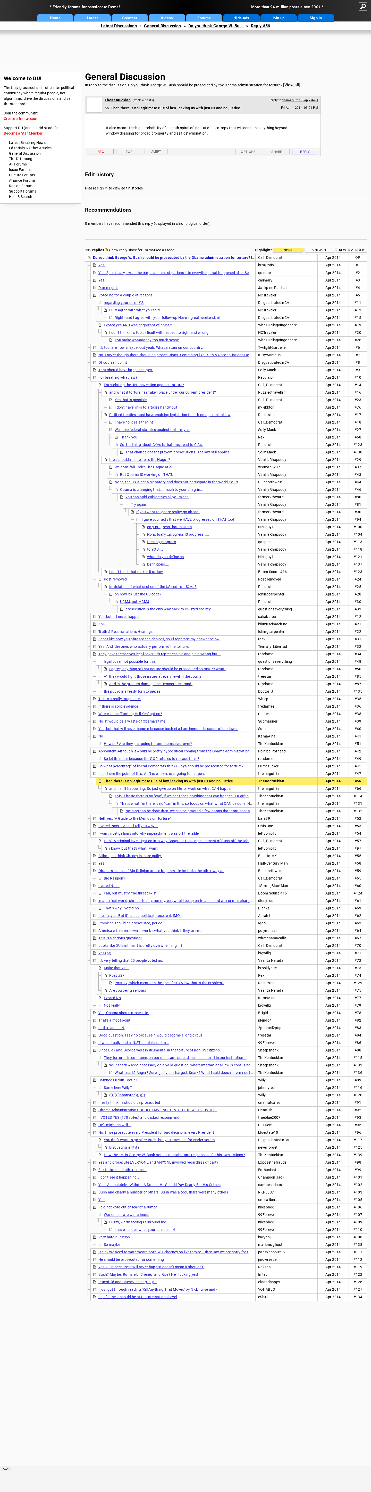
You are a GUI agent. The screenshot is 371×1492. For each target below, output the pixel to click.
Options (248, 152)
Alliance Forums (22, 180)
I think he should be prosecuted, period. (131, 923)
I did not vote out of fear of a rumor (127, 1207)
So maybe (112, 1244)
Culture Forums (22, 175)
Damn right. (108, 288)
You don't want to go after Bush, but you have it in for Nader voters (159, 1140)
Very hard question (114, 1237)
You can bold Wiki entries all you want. (157, 497)
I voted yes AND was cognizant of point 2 (138, 325)
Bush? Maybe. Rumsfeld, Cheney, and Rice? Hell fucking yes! (148, 1274)
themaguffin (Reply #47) (300, 100)
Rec (101, 152)
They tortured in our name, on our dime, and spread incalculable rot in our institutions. (175, 1058)
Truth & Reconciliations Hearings (125, 631)
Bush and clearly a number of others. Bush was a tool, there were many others (163, 1192)
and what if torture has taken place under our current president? (162, 392)
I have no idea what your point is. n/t (145, 1230)
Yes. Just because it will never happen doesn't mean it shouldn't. (151, 1267)
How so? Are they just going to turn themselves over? (148, 744)
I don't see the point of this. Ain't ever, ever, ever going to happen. (151, 774)
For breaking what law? (118, 377)
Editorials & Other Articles (30, 148)
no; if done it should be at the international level (137, 1297)
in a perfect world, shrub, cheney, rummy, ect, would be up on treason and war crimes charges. (176, 901)
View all (291, 84)
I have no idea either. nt (134, 422)
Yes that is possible (131, 400)
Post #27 (116, 975)
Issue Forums (20, 170)
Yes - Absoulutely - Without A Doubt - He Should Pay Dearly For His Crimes (159, 1185)
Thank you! (129, 437)
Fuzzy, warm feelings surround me (137, 1222)
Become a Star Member (23, 133)
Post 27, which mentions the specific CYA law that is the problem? (169, 983)
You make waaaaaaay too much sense (147, 340)
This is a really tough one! (119, 699)
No (100, 736)
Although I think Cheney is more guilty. (130, 856)
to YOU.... (155, 549)
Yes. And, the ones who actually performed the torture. (143, 646)
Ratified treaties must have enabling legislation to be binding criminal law (170, 415)
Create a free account (22, 119)
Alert (156, 151)
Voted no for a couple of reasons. (126, 295)
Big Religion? (114, 878)
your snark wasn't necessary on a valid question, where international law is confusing (180, 1065)
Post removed (115, 579)
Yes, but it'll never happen (119, 617)
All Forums (18, 164)
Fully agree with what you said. (135, 310)
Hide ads (241, 18)
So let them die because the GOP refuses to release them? (151, 759)
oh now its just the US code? (138, 594)
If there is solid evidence (118, 706)
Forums (204, 18)
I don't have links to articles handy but (146, 407)
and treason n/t (111, 1028)
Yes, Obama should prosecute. (123, 1013)
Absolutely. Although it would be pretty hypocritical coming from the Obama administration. (174, 751)
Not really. (112, 1005)
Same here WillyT (118, 1087)
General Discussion (162, 25)
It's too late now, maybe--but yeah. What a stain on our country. (150, 347)
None (288, 250)
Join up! (278, 18)
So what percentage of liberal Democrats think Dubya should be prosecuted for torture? (171, 766)
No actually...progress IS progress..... (178, 534)
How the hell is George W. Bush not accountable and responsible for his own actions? (174, 1155)
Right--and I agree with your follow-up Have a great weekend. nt (168, 318)
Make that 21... (116, 968)
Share (276, 152)
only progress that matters (169, 527)
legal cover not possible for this (130, 661)
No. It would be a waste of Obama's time (131, 721)
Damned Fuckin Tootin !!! (119, 1080)
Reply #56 (260, 25)
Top (129, 152)
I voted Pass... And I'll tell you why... (128, 826)
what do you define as (165, 557)
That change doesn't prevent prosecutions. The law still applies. (178, 452)
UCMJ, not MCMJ (134, 602)
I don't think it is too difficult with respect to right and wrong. (159, 332)
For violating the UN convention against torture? (144, 385)
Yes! (101, 1200)
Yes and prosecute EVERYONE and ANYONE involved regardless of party (158, 1162)
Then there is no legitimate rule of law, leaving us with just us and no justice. (169, 781)
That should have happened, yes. (125, 370)
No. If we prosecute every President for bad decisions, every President (156, 1132)
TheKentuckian (118, 100)
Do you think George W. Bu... (215, 25)
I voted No (112, 998)
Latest (92, 18)
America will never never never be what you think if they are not (150, 931)
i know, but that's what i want (133, 848)
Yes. (101, 265)
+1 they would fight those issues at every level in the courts (152, 676)
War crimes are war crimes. (126, 1215)
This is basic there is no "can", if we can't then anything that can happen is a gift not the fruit (190, 796)
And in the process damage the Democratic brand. (150, 684)
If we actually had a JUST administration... (133, 1043)
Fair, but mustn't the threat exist (130, 893)
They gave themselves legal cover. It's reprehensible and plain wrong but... (159, 654)
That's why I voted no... (123, 908)
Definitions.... (158, 564)
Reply (305, 152)
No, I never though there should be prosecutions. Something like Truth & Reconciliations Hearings (178, 355)
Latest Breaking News (27, 142)
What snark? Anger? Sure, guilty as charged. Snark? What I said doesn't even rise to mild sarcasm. (196, 1073)
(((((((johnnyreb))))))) (127, 1095)
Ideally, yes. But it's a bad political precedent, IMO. (139, 916)
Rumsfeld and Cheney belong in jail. (127, 1282)
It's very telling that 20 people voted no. (130, 960)
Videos (167, 18)
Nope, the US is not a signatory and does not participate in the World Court (176, 482)
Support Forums (22, 191)
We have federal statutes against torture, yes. (152, 430)
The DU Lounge (21, 159)
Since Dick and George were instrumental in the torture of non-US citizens (159, 1050)
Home (55, 18)
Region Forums (21, 186)
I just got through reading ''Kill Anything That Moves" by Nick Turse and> (157, 1289)
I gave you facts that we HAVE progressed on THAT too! (188, 519)
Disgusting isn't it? (124, 1147)
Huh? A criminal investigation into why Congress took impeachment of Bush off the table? (178, 841)
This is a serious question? (120, 938)
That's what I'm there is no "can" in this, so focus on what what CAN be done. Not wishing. (194, 803)
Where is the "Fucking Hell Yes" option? (130, 714)
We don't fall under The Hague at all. (144, 467)
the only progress (161, 542)
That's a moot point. (115, 1020)
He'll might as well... (114, 1125)
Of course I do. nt (112, 362)
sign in (102, 188)
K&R (102, 624)
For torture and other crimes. (122, 1170)
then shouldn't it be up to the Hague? (139, 460)
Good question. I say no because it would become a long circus (150, 1035)
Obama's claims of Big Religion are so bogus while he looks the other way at (161, 871)
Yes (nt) (104, 953)
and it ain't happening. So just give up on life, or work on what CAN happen (171, 788)
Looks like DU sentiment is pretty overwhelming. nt (140, 945)
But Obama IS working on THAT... (147, 475)
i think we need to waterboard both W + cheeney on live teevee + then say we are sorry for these (177, 1252)
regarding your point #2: (124, 303)
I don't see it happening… (118, 1177)
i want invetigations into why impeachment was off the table (148, 833)
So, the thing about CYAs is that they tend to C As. (161, 445)
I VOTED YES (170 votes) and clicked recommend (139, 1117)
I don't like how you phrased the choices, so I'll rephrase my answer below (159, 639)
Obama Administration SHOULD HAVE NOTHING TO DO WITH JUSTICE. (157, 1110)
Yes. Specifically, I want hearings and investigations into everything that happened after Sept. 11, (178, 273)
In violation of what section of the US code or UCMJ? (153, 587)
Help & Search (20, 197)
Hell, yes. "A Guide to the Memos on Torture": (135, 818)
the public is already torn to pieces (132, 691)
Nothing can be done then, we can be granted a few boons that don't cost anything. (194, 811)
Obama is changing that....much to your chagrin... (162, 489)
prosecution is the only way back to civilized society (168, 609)
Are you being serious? (128, 990)
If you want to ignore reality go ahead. (168, 512)
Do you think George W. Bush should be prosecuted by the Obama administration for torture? (205, 85)
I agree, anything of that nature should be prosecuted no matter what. (167, 669)
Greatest (129, 18)
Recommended (351, 250)
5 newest (320, 250)
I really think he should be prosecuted (129, 1102)
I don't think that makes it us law (136, 572)
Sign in (316, 18)
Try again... (140, 504)
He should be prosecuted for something (131, 1259)
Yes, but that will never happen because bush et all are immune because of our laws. (168, 729)
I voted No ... (109, 886)
